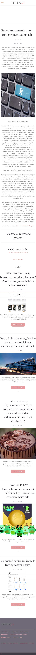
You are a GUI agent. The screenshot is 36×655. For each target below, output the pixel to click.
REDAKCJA (5, 634)
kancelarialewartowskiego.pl (26, 226)
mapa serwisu (18, 637)
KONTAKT (15, 631)
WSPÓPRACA (5, 631)
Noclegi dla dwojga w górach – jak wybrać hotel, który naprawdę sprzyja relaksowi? (18, 342)
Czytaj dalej (18, 324)
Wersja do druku (18, 259)
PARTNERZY (24, 631)
